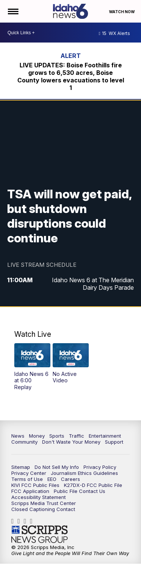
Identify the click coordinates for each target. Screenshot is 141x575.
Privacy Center (28, 473)
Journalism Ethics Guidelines (84, 473)
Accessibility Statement (38, 497)
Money (37, 436)
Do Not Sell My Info (57, 467)
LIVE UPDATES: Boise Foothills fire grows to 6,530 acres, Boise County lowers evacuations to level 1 (70, 76)
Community (24, 442)
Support (114, 442)
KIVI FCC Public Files (35, 485)
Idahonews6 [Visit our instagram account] (21, 521)
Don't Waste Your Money (71, 442)
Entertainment (105, 436)
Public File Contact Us (79, 491)
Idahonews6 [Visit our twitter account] (27, 521)
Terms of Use (27, 479)
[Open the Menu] (13, 11)
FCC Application (30, 491)
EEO (51, 479)
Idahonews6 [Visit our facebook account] (14, 521)
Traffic (76, 436)
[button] (32, 367)
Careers (70, 479)
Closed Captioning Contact (43, 509)
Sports (56, 436)
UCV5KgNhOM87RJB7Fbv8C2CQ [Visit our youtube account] (33, 521)
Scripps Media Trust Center (43, 503)
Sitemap (20, 467)
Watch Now (122, 11)
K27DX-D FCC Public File (93, 485)
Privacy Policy (99, 467)
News (17, 436)
